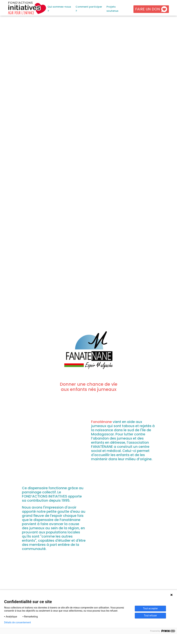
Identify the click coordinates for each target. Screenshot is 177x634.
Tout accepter (150, 608)
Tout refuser (150, 615)
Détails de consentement (17, 622)
